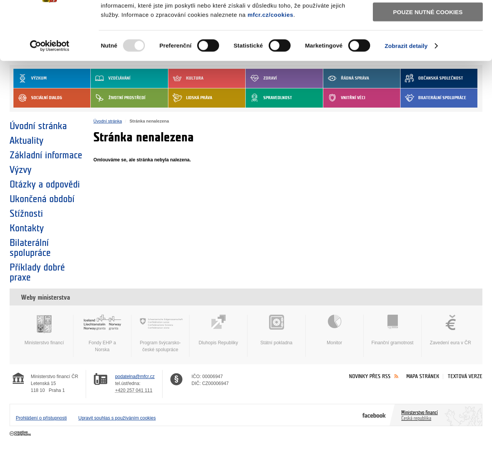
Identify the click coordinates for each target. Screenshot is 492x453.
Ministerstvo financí (44, 330)
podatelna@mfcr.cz (135, 376)
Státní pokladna (276, 330)
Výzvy (21, 169)
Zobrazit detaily (406, 96)
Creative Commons (21, 434)
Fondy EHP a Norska (102, 333)
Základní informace (46, 155)
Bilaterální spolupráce (30, 247)
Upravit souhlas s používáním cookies (117, 418)
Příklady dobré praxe (37, 272)
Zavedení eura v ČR (450, 330)
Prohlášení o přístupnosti (41, 418)
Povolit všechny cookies (427, 18)
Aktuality (26, 140)
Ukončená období (42, 199)
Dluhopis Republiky (218, 330)
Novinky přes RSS (370, 376)
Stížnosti (26, 213)
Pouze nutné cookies (428, 62)
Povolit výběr (427, 40)
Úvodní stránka (38, 126)
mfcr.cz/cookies (270, 64)
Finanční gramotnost (392, 330)
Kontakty (27, 228)
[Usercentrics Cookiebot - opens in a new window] (49, 96)
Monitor (334, 330)
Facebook (374, 415)
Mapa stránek (422, 376)
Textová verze (465, 376)
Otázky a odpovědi (45, 184)
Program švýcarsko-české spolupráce (160, 333)
